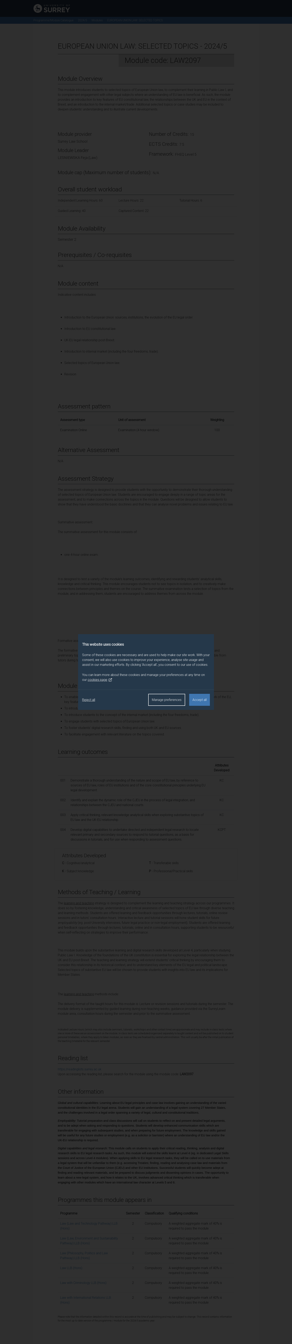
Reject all (88, 700)
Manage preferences (166, 700)
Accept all (199, 700)
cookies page (100, 680)
